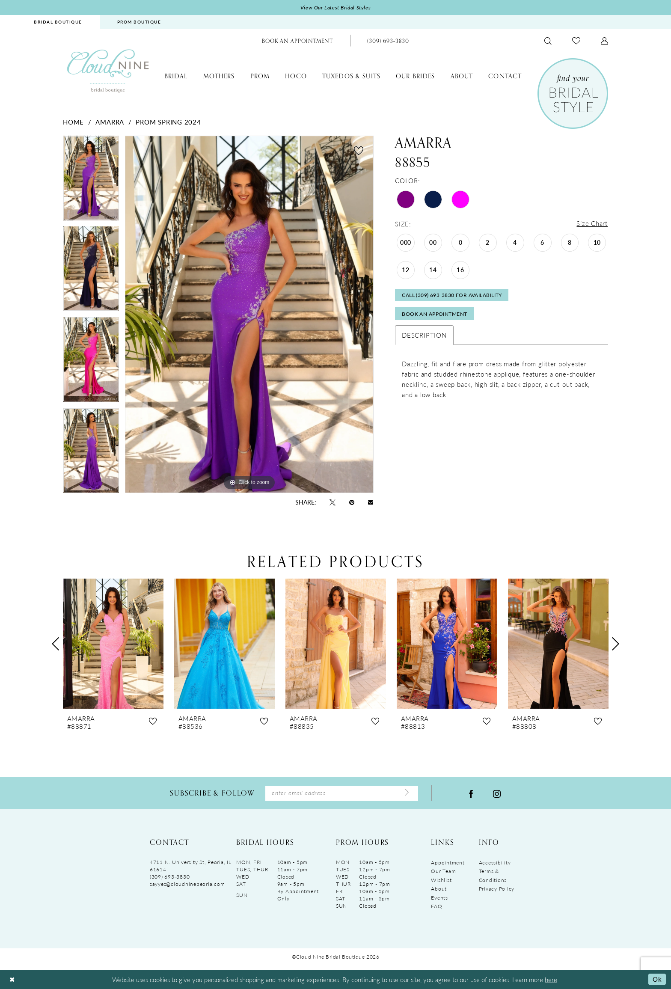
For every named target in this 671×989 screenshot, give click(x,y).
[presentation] (113, 644)
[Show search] (548, 41)
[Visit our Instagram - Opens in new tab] (497, 793)
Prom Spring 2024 (168, 121)
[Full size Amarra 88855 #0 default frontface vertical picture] (249, 314)
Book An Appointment (435, 315)
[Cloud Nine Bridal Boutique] (108, 70)
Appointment (447, 863)
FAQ (436, 907)
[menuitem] (58, 22)
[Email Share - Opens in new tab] (371, 502)
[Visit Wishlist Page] (576, 41)
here (551, 979)
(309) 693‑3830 (170, 877)
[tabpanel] (91, 181)
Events (439, 898)
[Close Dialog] (12, 979)
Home (73, 121)
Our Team (443, 871)
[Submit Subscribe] (407, 793)
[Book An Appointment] (297, 40)
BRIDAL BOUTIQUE (58, 22)
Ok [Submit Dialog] (657, 979)
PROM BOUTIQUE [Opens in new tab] (139, 22)
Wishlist (441, 880)
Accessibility (495, 863)
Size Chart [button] (592, 223)
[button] (604, 41)
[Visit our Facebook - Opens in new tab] (471, 793)
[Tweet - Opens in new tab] (332, 502)
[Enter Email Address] (341, 793)
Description (424, 336)
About (439, 889)
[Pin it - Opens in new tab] (352, 502)
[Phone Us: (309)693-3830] (388, 40)
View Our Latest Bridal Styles (335, 7)
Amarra (109, 121)
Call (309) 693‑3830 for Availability (452, 296)
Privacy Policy (496, 889)
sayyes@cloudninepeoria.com (187, 884)
